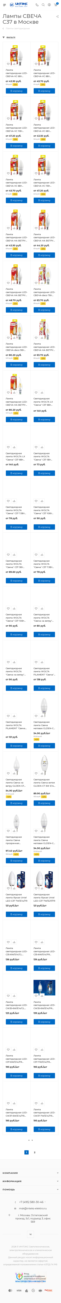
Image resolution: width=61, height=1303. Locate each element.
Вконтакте (30, 1234)
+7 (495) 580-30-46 (31, 1202)
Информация (12, 1181)
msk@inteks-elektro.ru (33, 1208)
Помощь (9, 1189)
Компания (10, 1173)
